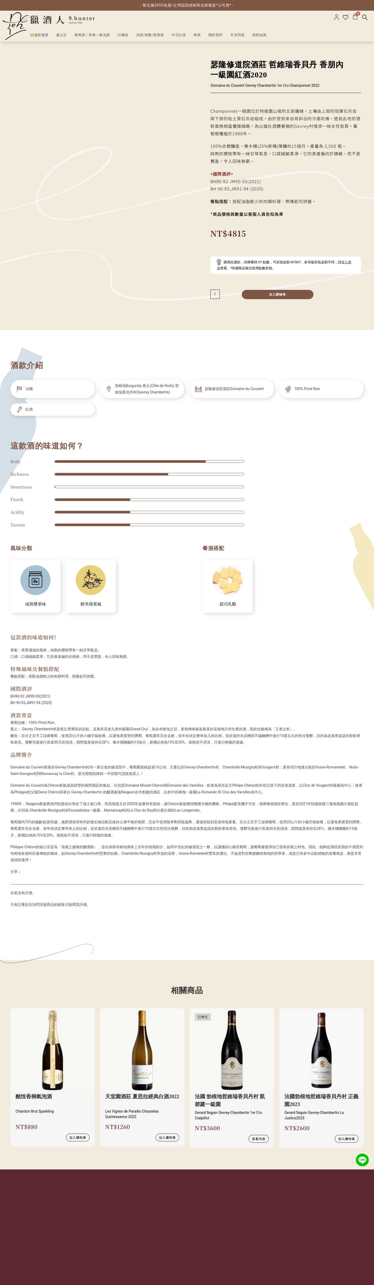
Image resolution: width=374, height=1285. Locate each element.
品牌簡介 (21, 754)
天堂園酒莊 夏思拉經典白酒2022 (142, 1096)
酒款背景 (21, 715)
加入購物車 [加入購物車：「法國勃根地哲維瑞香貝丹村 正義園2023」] (346, 1138)
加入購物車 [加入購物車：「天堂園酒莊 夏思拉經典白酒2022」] (167, 1137)
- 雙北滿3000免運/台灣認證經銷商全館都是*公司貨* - (187, 5)
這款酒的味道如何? (33, 637)
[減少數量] (215, 294)
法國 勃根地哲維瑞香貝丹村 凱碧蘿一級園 (230, 1100)
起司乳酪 (227, 604)
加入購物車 (277, 294)
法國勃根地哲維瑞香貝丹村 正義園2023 (321, 1100)
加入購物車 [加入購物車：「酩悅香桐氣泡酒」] (77, 1137)
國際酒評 (21, 688)
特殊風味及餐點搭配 (34, 669)
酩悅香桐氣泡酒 (34, 1096)
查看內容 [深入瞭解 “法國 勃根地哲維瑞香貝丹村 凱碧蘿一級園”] (258, 1138)
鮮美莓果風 (91, 604)
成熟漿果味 (35, 604)
